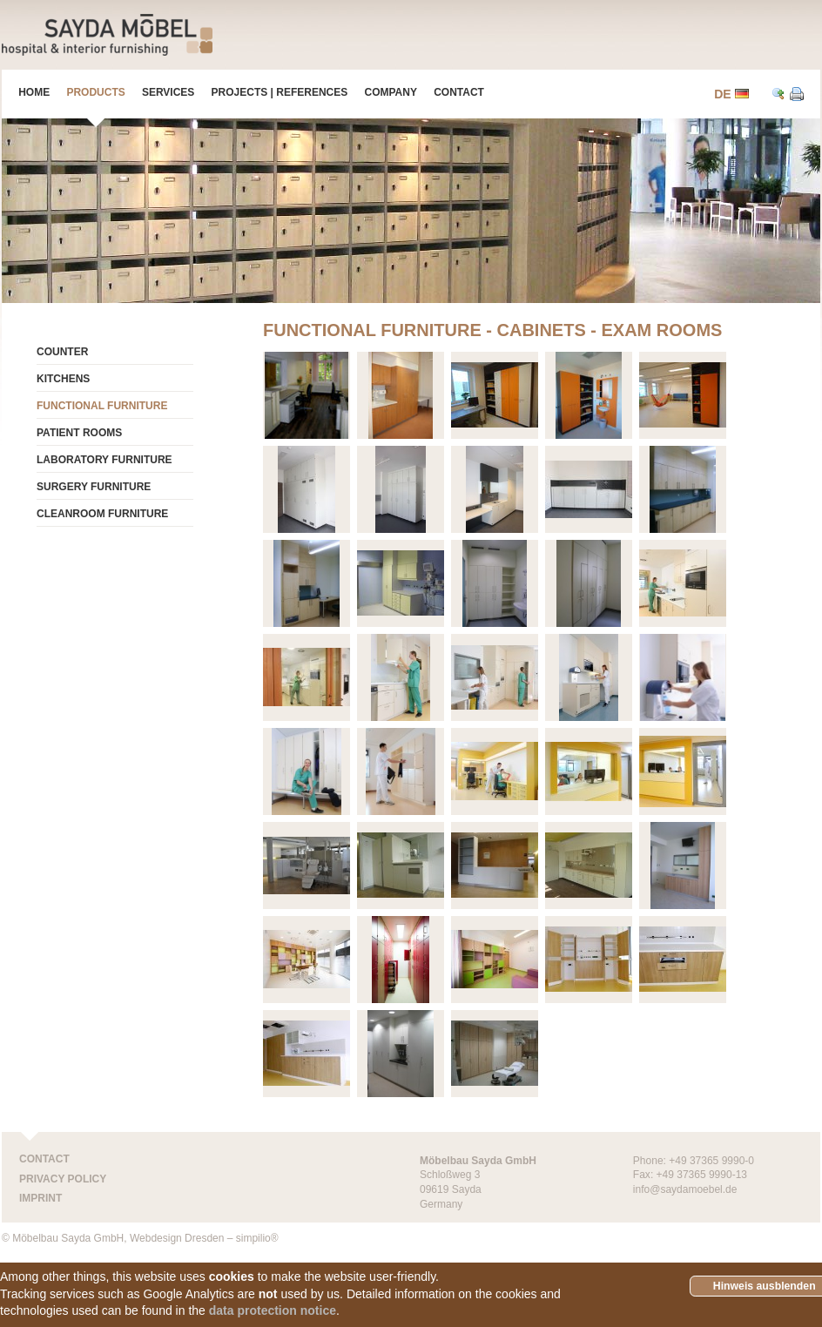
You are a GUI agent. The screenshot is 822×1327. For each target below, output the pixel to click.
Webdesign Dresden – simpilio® (204, 1238)
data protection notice (272, 1310)
